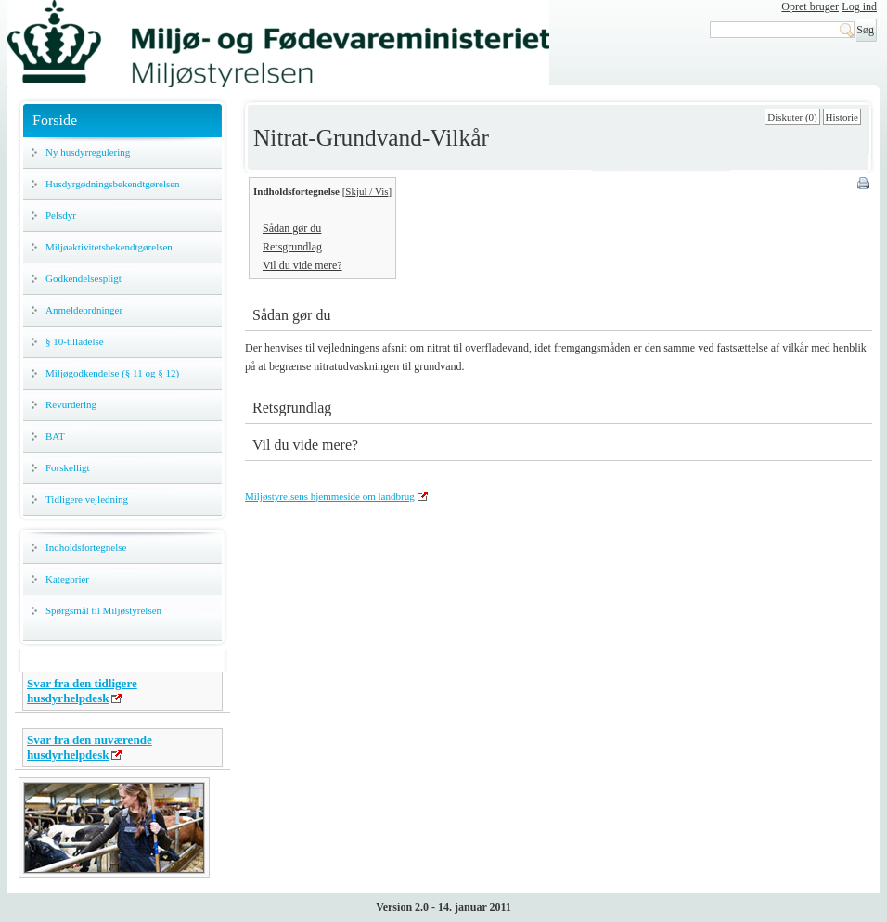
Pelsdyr (60, 215)
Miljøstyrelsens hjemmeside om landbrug (330, 496)
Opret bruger (810, 6)
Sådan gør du (292, 228)
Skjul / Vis (366, 191)
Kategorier (67, 578)
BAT (55, 436)
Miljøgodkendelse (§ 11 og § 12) (112, 372)
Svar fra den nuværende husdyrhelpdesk (89, 747)
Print (864, 184)
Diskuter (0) (791, 116)
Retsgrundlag (292, 246)
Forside (54, 120)
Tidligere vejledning (86, 499)
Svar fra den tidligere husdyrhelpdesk (82, 690)
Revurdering (70, 404)
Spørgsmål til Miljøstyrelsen (103, 610)
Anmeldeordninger (83, 309)
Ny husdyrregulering (87, 152)
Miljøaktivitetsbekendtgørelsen (109, 246)
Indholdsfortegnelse (85, 547)
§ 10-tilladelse (74, 341)
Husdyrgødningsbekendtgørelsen (112, 183)
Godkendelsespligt (83, 278)
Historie (842, 116)
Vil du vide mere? (302, 265)
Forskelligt (67, 467)
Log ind (859, 6)
